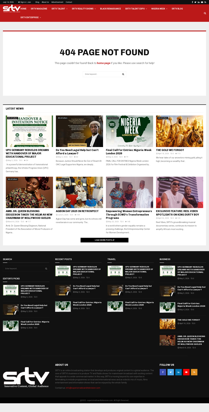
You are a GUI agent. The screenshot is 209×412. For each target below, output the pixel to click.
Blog (37, 2)
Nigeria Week (158, 9)
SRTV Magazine (39, 9)
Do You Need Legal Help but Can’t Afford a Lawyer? (77, 160)
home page (103, 71)
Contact (69, 2)
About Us (45, 2)
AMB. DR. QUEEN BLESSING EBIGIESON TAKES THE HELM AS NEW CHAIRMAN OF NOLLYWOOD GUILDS (29, 223)
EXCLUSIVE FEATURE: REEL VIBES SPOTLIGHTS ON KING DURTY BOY (177, 221)
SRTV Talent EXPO (135, 9)
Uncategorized (63, 188)
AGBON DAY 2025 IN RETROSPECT (77, 219)
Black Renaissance (110, 9)
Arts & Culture (12, 127)
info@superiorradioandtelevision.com (83, 396)
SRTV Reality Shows (82, 9)
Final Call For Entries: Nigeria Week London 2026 (35, 331)
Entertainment (113, 127)
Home (23, 9)
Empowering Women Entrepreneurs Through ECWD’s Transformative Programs (129, 223)
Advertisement (57, 2)
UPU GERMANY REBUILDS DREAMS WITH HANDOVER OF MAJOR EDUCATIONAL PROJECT (27, 162)
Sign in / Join (24, 2)
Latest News (15, 117)
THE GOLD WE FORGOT (170, 158)
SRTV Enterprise (29, 17)
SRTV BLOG (177, 9)
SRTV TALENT (58, 9)
